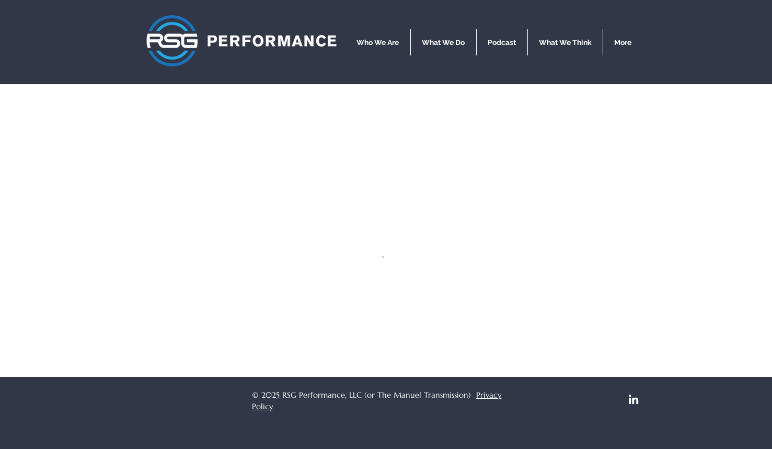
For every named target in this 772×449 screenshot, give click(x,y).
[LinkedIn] (633, 399)
